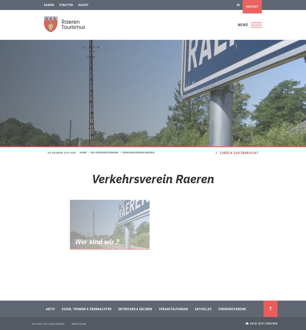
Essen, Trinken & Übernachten (87, 309)
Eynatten (66, 5)
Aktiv (50, 309)
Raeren (49, 5)
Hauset (83, 5)
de (238, 5)
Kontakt (252, 7)
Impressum (78, 324)
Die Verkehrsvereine (104, 152)
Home (83, 152)
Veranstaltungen (173, 309)
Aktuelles (203, 309)
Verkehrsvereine (232, 309)
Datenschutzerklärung (48, 324)
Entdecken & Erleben (135, 309)
